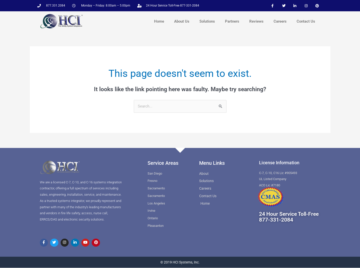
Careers (280, 21)
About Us (181, 21)
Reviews (256, 21)
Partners (232, 21)
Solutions (207, 21)
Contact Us (306, 21)
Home (159, 21)
